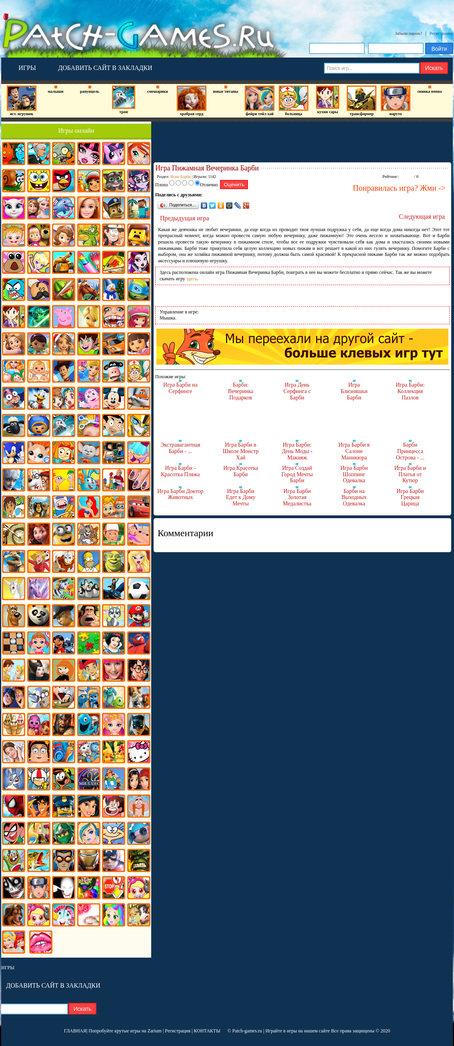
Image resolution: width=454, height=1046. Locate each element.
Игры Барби (180, 176)
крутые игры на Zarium (138, 1031)
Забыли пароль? (408, 33)
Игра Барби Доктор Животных (180, 494)
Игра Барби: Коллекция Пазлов (410, 391)
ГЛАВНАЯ (75, 1031)
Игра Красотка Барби (240, 471)
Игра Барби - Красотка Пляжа (180, 471)
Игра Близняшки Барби (354, 391)
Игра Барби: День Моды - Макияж (297, 451)
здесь (191, 278)
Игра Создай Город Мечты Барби (297, 474)
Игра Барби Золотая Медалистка (297, 497)
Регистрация (441, 33)
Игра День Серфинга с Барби (297, 391)
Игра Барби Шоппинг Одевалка (354, 474)
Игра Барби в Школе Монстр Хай (241, 451)
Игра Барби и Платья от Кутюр (410, 474)
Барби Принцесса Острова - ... (410, 451)
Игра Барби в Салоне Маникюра (354, 451)
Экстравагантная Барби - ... (180, 448)
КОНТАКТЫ (207, 1031)
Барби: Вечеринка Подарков (240, 391)
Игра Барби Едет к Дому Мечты (241, 497)
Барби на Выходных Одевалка (354, 497)
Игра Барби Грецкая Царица (410, 497)
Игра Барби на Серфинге (180, 388)
